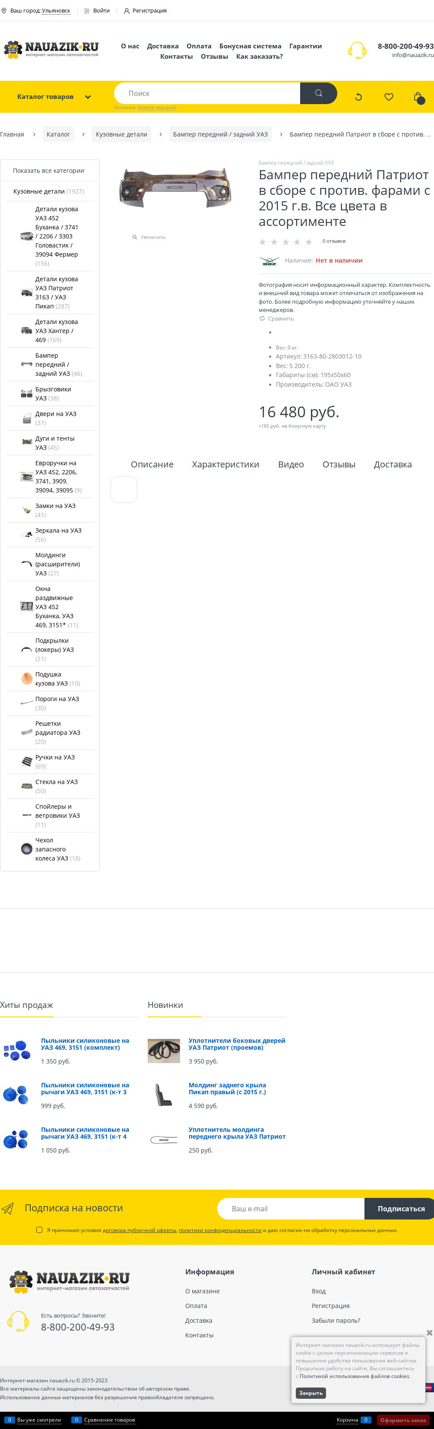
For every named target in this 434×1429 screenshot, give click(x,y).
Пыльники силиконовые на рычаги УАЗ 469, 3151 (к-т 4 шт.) (85, 1136)
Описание (152, 465)
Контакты (176, 56)
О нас (130, 45)
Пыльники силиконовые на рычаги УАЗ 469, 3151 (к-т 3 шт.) (85, 1092)
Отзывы (214, 56)
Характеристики (226, 465)
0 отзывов (334, 241)
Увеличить (153, 237)
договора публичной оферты (139, 1230)
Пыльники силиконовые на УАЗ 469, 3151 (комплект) (85, 1043)
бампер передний (157, 107)
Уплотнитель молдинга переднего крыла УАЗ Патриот (237, 1132)
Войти (97, 10)
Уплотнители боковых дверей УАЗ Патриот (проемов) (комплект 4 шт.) (237, 1047)
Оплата (199, 45)
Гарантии (305, 45)
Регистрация (145, 10)
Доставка (163, 45)
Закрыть (311, 1393)
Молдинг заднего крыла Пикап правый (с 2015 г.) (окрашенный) (227, 1092)
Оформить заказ (403, 1420)
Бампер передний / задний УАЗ (296, 162)
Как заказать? (259, 56)
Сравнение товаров (109, 1419)
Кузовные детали (48, 191)
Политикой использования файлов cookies (354, 1376)
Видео (291, 465)
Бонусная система (250, 45)
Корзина (347, 1419)
